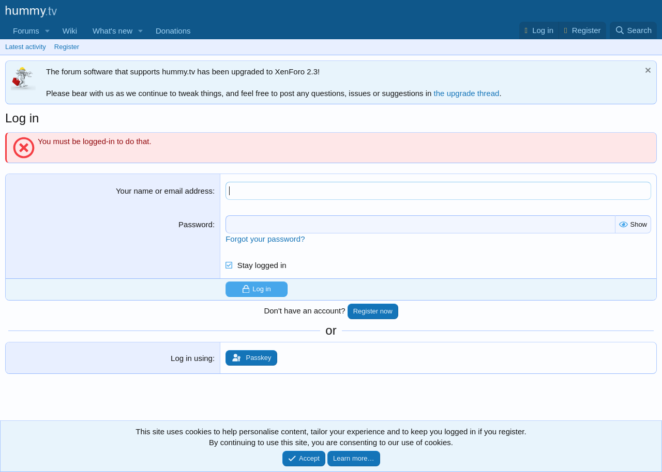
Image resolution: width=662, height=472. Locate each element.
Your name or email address (164, 190)
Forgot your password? (265, 238)
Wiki (70, 30)
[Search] (633, 30)
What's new (112, 30)
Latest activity (25, 47)
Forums (26, 30)
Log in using (192, 358)
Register (66, 47)
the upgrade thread (467, 93)
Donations (173, 30)
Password (195, 224)
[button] (47, 30)
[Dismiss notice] (646, 71)
